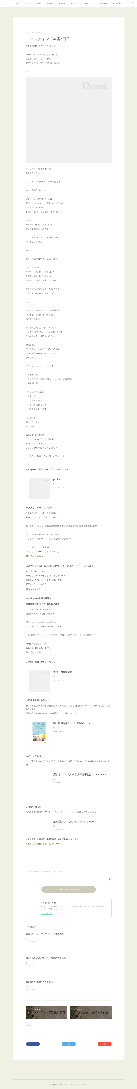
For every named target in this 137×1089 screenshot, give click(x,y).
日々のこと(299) (31, 874)
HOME (17, 3)
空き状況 (38, 3)
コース (27, 3)
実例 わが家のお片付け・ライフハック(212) (50, 874)
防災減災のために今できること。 (40, 985)
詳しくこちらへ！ (35, 589)
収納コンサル (90, 3)
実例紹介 (50, 3)
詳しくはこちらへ (34, 556)
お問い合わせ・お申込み (68, 892)
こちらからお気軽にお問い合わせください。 (45, 847)
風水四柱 (62, 3)
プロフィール (75, 3)
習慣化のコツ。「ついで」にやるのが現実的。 (45, 936)
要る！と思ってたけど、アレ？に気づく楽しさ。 (46, 960)
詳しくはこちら (34, 652)
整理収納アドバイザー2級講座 (111, 3)
